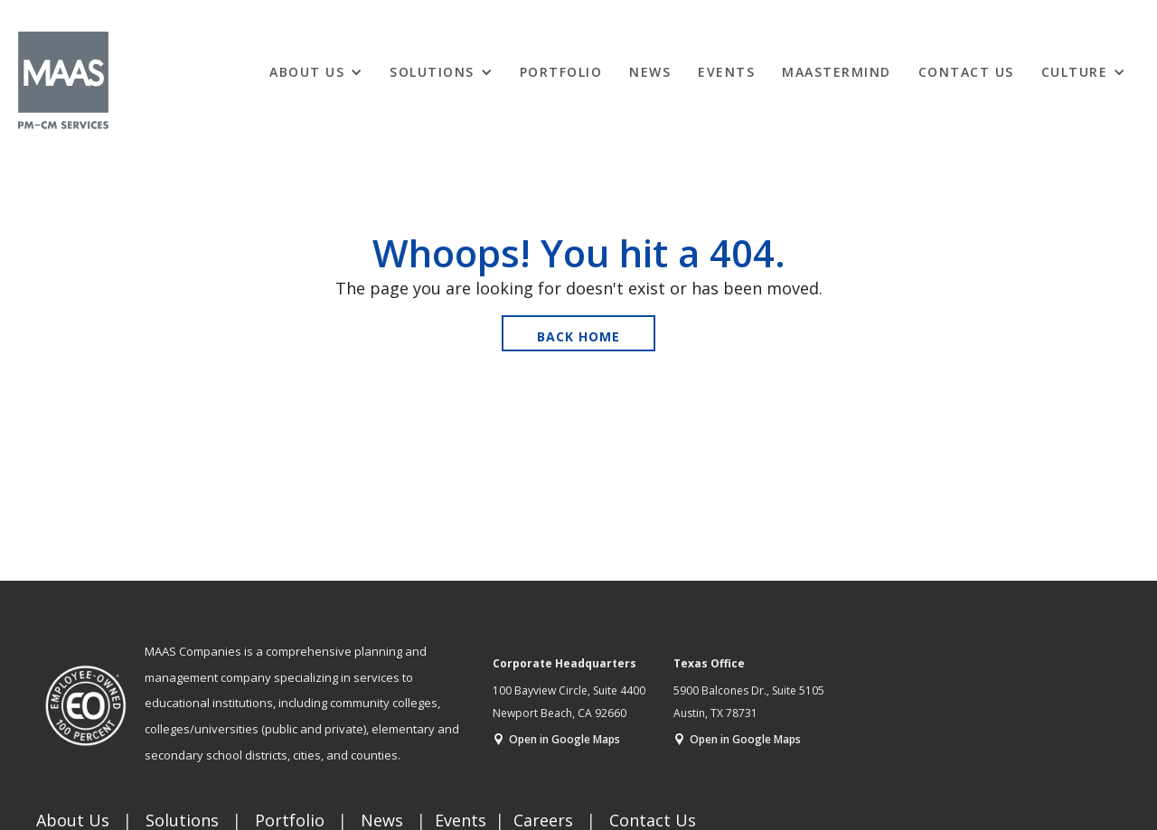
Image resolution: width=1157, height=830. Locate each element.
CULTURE (1074, 71)
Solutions (432, 71)
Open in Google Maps (564, 739)
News (650, 71)
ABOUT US (306, 71)
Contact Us (966, 71)
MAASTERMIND (836, 71)
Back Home (578, 336)
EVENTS (726, 71)
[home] (63, 80)
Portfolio (561, 71)
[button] (315, 71)
